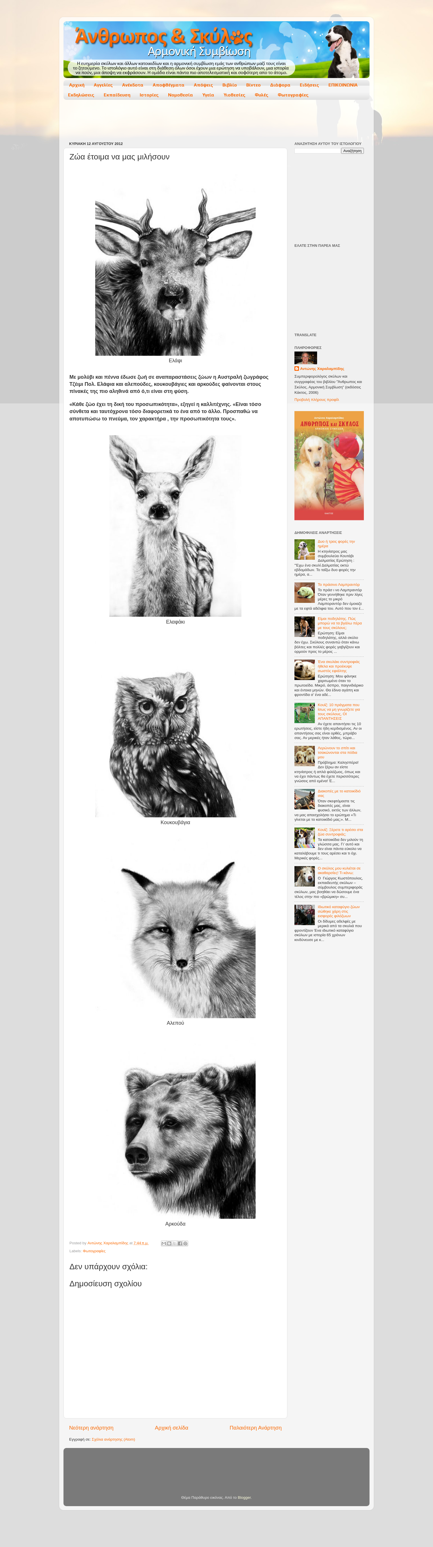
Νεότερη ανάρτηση (91, 1428)
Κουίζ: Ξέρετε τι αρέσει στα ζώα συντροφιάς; (340, 832)
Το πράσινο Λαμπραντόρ (339, 584)
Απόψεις (203, 85)
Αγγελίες (103, 85)
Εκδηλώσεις (81, 95)
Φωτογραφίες (293, 95)
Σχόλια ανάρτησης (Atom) (113, 1439)
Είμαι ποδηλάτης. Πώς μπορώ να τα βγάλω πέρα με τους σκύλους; (340, 623)
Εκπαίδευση (117, 95)
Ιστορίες (149, 95)
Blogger (244, 1497)
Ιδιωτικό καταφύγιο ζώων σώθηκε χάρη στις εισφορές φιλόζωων (339, 911)
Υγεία (208, 95)
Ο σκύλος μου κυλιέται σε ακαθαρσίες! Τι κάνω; (339, 870)
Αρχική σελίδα (171, 1428)
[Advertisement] (216, 121)
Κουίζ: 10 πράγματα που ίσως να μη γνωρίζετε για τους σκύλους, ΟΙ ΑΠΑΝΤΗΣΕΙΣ (339, 712)
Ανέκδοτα (132, 85)
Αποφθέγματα (168, 85)
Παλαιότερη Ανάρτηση (256, 1428)
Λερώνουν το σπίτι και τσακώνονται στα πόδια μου (337, 752)
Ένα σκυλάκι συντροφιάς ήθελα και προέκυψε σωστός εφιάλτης (339, 666)
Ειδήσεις (309, 85)
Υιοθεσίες (234, 95)
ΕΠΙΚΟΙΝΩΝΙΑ (343, 85)
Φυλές (261, 95)
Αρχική (76, 85)
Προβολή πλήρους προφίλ (316, 399)
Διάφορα (280, 85)
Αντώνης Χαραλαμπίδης (322, 369)
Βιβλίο (229, 85)
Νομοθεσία (180, 95)
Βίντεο (253, 85)
